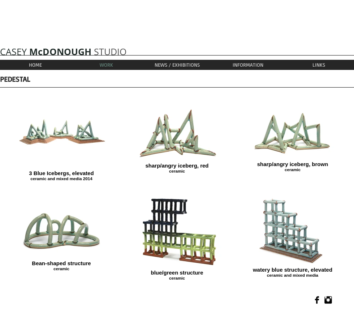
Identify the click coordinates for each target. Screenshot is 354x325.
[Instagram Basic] (328, 300)
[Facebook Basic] (317, 300)
